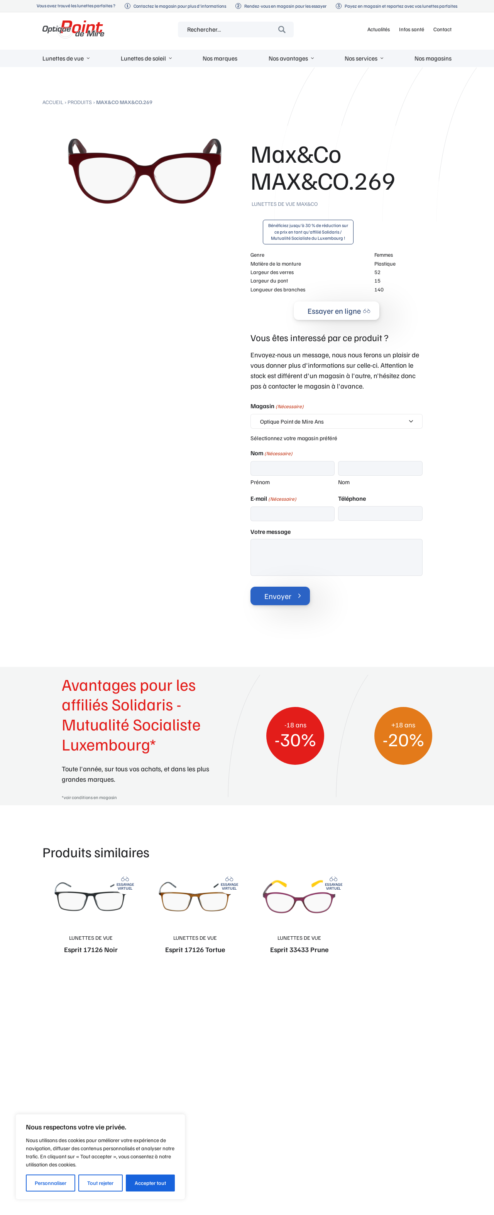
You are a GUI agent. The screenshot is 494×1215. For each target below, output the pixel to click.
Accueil (52, 102)
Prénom (260, 481)
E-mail (273, 499)
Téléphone (352, 498)
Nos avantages (288, 58)
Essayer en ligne (334, 310)
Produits (80, 102)
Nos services (361, 58)
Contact (442, 29)
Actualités (378, 29)
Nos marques (220, 58)
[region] (100, 1157)
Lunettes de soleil (143, 58)
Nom (344, 481)
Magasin (277, 406)
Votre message (270, 531)
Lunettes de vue (63, 58)
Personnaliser (50, 1183)
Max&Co (307, 203)
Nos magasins (433, 58)
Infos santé (411, 29)
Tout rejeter (100, 1183)
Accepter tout (150, 1183)
